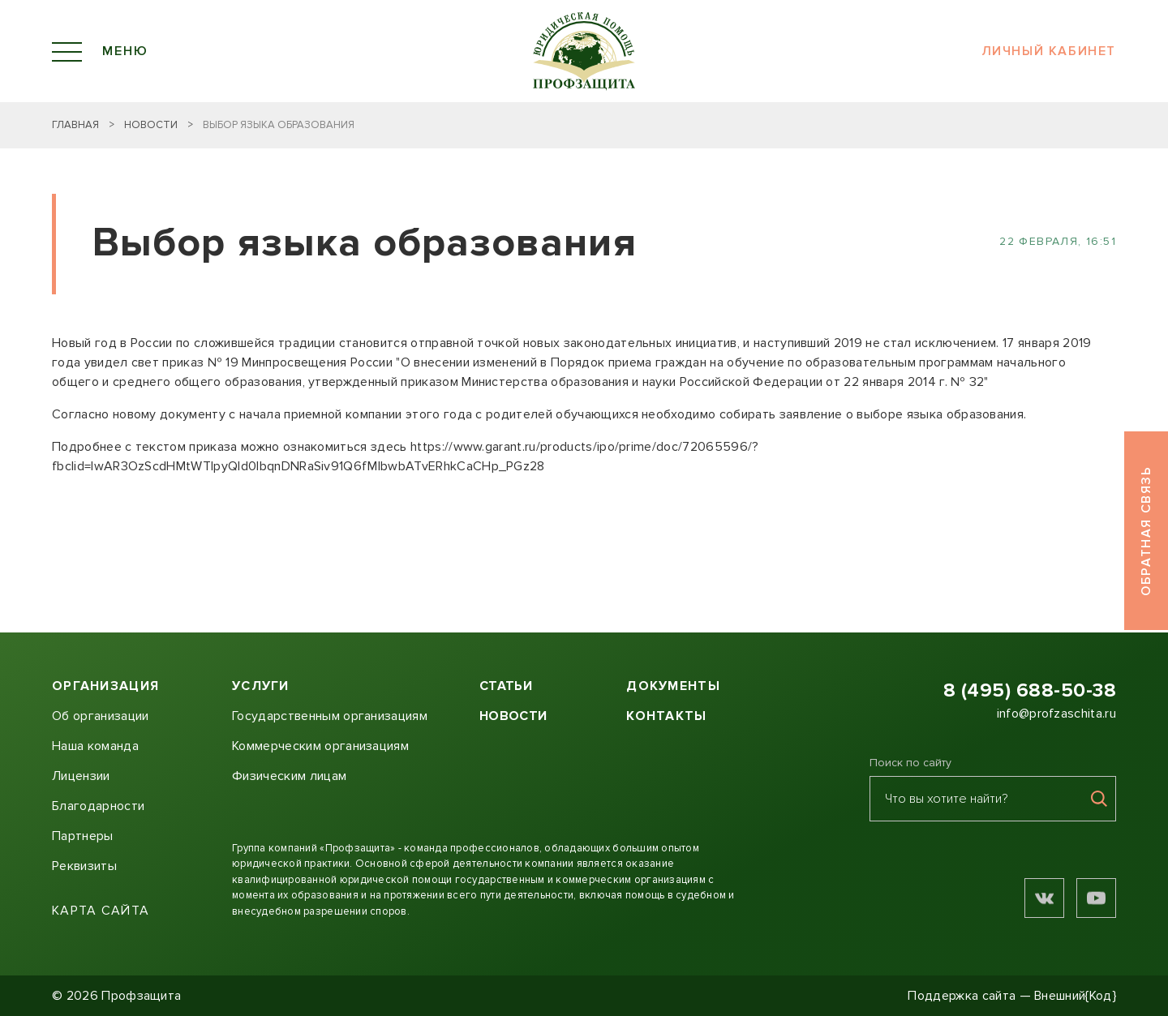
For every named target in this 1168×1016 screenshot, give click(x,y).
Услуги (261, 686)
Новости (151, 124)
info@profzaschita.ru (1056, 713)
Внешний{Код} (1075, 996)
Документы (673, 686)
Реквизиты (84, 866)
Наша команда (95, 746)
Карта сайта (100, 911)
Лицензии (81, 776)
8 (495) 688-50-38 (1029, 690)
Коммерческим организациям (320, 746)
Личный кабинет (1048, 51)
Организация (105, 686)
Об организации (100, 716)
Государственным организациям (329, 716)
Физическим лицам (289, 776)
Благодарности (98, 806)
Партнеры (83, 836)
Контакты (666, 716)
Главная (75, 124)
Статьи (505, 686)
